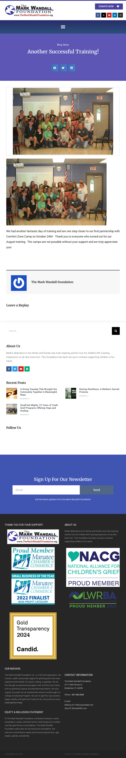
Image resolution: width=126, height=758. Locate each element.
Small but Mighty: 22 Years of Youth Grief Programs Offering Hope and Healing (39, 408)
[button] (63, 26)
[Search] (116, 331)
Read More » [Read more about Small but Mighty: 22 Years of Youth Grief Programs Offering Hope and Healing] (25, 415)
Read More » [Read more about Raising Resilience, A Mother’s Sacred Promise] (84, 396)
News (66, 44)
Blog (59, 44)
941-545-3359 (78, 695)
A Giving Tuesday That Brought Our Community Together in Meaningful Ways (38, 392)
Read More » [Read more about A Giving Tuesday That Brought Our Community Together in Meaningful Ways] (25, 399)
